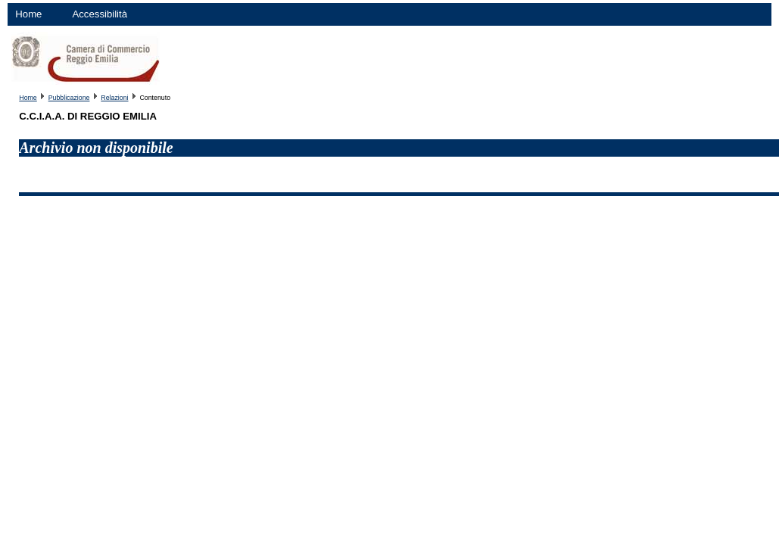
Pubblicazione (69, 97)
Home (28, 14)
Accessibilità (99, 14)
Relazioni (114, 97)
